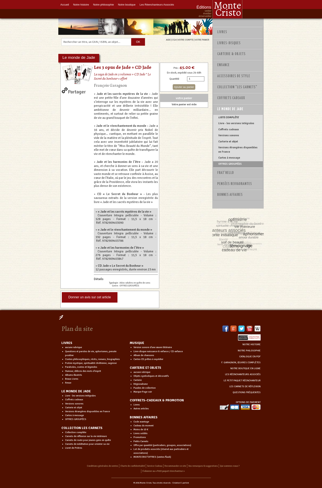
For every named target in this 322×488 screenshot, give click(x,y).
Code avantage (141, 421)
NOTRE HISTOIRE (252, 344)
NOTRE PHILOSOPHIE (249, 350)
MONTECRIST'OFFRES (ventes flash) (152, 456)
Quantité (174, 79)
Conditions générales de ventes (102, 466)
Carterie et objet (228, 141)
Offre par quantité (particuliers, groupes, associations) (162, 445)
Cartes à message (229, 157)
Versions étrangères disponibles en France (238, 149)
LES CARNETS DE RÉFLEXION (245, 386)
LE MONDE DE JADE (76, 391)
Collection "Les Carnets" (237, 87)
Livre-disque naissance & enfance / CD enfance (158, 351)
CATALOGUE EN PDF (250, 356)
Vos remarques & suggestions (203, 466)
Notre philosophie (103, 4)
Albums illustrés (73, 375)
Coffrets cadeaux (228, 129)
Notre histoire (81, 4)
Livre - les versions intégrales (236, 123)
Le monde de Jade (230, 109)
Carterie (137, 380)
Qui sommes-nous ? (230, 466)
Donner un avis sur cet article (89, 297)
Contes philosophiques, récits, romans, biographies (92, 359)
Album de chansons (143, 355)
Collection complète (75, 432)
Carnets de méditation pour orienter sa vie (87, 444)
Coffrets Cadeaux (231, 98)
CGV (174, 39)
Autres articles (141, 408)
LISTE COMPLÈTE (228, 117)
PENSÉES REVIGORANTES (234, 184)
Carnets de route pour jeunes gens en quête (88, 440)
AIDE (168, 39)
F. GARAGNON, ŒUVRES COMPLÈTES (241, 362)
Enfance (223, 65)
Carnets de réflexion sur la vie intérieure (86, 436)
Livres (222, 32)
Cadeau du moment (143, 425)
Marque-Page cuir (142, 391)
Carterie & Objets (231, 54)
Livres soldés (140, 433)
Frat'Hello (225, 173)
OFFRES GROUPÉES (230, 164)
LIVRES (66, 343)
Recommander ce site (175, 466)
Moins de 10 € (140, 429)
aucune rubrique (73, 347)
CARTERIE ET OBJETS (145, 368)
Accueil (64, 4)
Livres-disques (229, 43)
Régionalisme (140, 384)
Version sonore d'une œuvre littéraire (152, 347)
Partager (77, 91)
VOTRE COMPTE (185, 39)
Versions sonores (228, 135)
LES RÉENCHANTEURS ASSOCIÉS (243, 374)
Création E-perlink (180, 483)
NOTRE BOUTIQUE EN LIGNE (245, 368)
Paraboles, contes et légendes (81, 367)
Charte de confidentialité (132, 466)
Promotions (139, 437)
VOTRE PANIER (202, 39)
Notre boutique (126, 4)
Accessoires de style (233, 76)
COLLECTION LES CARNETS (81, 428)
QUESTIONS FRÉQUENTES (247, 392)
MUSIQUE (137, 343)
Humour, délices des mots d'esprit (83, 371)
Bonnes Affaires (230, 195)
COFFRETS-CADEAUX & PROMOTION (157, 400)
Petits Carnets (140, 441)
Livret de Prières (73, 447)
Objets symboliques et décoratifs (151, 376)
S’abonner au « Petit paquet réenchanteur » (163, 471)
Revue (68, 382)
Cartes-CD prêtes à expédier (148, 359)
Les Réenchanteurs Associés (157, 4)
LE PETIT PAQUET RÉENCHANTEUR (242, 380)
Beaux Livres (71, 378)
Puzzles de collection (144, 387)
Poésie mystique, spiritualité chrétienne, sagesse (91, 363)
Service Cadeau (154, 466)
